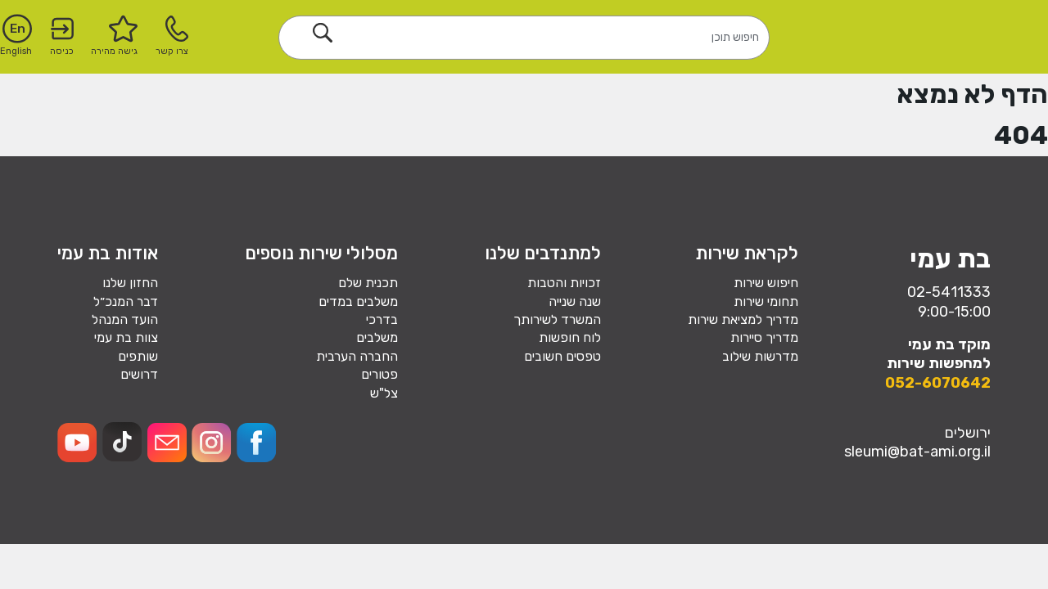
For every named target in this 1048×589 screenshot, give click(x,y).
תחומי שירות (766, 301)
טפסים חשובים (562, 356)
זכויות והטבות (564, 282)
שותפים (138, 356)
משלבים (377, 337)
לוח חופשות (570, 337)
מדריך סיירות (764, 337)
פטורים (379, 374)
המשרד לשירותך (557, 319)
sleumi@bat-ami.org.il (917, 452)
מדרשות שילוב (760, 356)
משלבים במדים (358, 301)
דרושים (139, 374)
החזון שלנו (130, 282)
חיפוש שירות (766, 282)
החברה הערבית (357, 356)
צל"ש (384, 393)
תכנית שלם (368, 282)
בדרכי (382, 319)
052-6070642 (938, 383)
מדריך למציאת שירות (743, 319)
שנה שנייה (575, 301)
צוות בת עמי (126, 337)
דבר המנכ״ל (125, 301)
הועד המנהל (125, 319)
